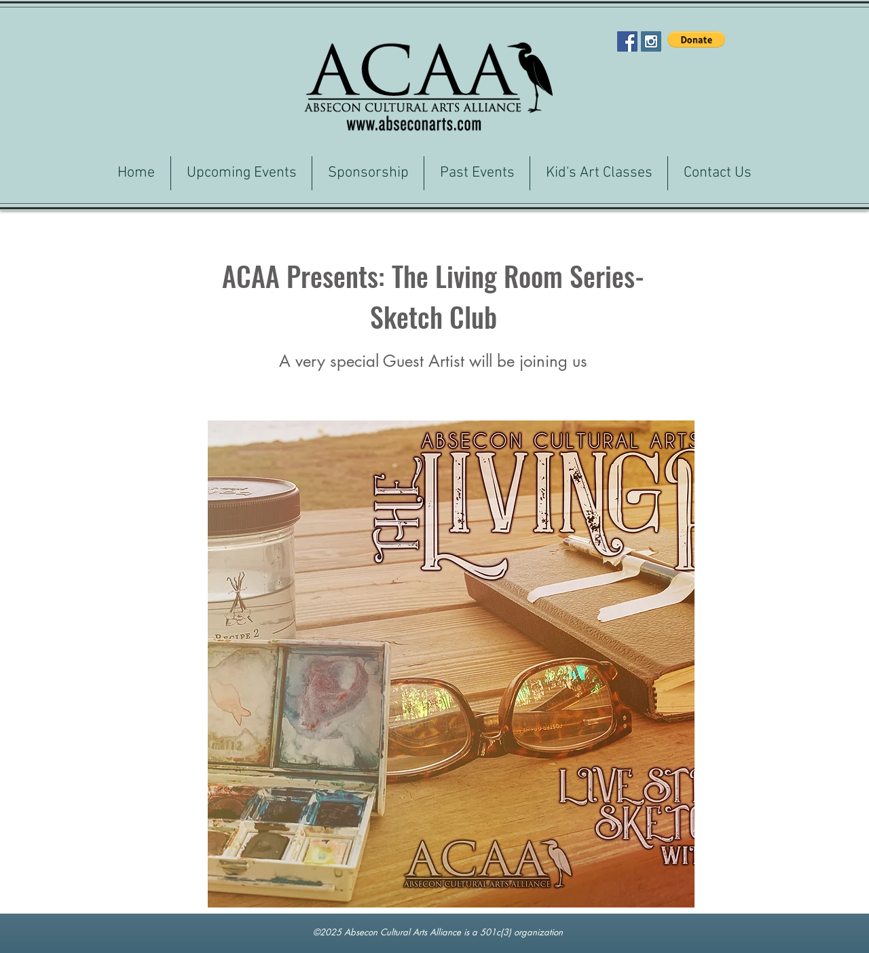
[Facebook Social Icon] (627, 41)
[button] (696, 39)
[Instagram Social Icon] (651, 41)
